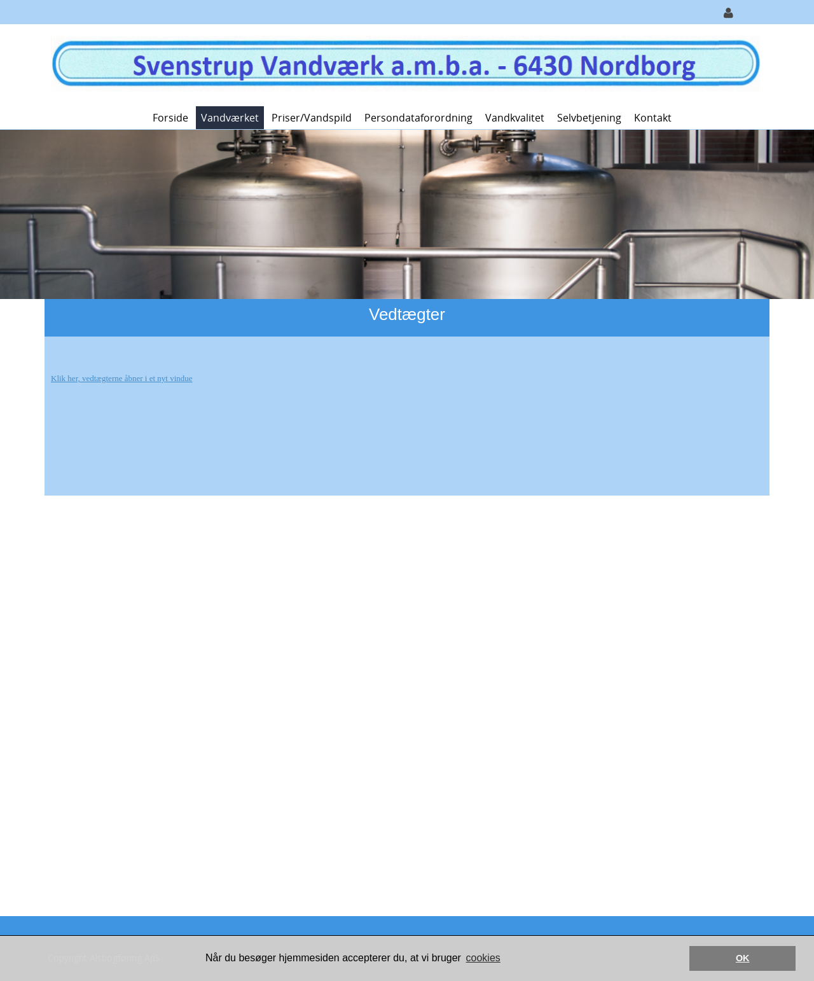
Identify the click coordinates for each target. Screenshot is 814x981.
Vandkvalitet (514, 118)
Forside (170, 118)
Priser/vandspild (312, 118)
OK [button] (743, 958)
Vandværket (230, 118)
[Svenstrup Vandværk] (402, 64)
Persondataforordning (418, 118)
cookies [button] (483, 957)
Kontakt (653, 118)
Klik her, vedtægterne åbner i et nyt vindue (122, 378)
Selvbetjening (589, 118)
